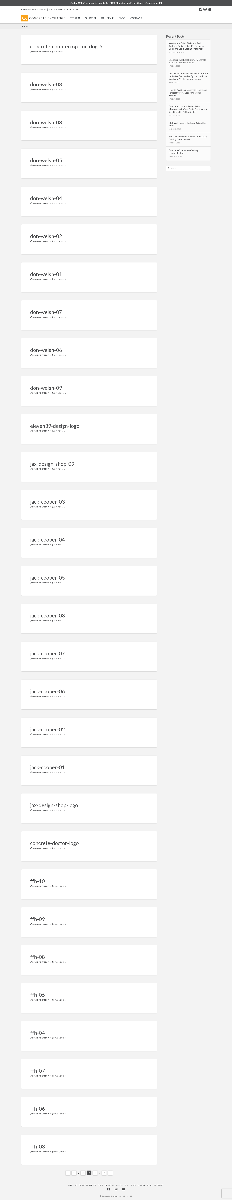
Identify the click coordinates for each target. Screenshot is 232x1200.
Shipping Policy (155, 1185)
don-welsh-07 (46, 312)
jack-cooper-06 (47, 691)
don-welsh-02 (46, 236)
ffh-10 (37, 881)
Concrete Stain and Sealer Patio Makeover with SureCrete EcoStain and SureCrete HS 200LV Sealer (188, 109)
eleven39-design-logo (54, 426)
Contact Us (122, 1185)
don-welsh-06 (46, 350)
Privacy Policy (137, 1185)
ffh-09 (37, 919)
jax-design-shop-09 (52, 464)
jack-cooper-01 (47, 767)
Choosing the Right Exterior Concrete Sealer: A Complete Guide (187, 61)
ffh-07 (37, 1071)
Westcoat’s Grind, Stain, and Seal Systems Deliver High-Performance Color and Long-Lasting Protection (186, 46)
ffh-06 (37, 1108)
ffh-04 (37, 1033)
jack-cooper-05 (47, 577)
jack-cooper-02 (47, 729)
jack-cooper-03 (47, 501)
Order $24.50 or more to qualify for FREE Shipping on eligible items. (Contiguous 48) (116, 2)
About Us (110, 1185)
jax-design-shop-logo (54, 805)
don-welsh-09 (46, 388)
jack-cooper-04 (47, 539)
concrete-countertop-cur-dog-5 (66, 46)
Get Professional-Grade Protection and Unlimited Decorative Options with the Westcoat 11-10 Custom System (188, 76)
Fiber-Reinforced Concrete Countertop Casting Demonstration (188, 138)
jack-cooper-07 (47, 653)
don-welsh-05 (46, 160)
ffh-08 (37, 957)
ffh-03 (37, 1146)
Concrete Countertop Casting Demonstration (183, 151)
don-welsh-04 (46, 198)
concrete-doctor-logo (54, 843)
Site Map (72, 1185)
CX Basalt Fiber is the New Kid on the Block (187, 124)
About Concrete (87, 1185)
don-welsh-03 (46, 122)
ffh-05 (37, 995)
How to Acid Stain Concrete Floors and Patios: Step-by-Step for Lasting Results (188, 93)
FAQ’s (100, 1185)
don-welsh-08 (46, 84)
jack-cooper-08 (47, 615)
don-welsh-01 (46, 274)
